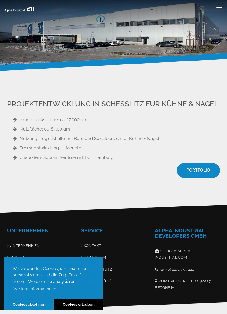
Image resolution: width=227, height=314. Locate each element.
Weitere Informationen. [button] (35, 289)
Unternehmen (25, 245)
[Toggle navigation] (219, 9)
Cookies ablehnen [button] (29, 304)
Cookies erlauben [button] (79, 304)
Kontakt (92, 245)
